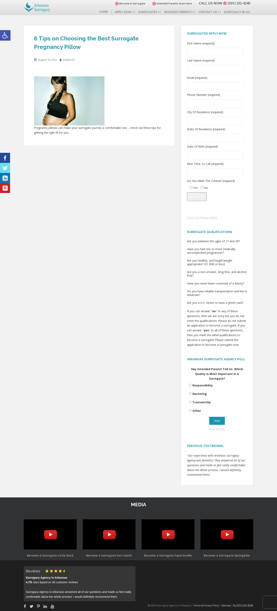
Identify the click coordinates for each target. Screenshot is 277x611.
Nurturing (199, 394)
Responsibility (202, 385)
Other (196, 411)
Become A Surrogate (128, 3)
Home (103, 11)
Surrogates (147, 12)
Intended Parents (177, 12)
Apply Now (123, 12)
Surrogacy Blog (237, 12)
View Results (217, 429)
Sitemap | (228, 605)
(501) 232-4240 (238, 3)
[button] (5, 35)
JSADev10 (68, 60)
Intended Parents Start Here (170, 3)
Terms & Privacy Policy (202, 217)
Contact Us (207, 12)
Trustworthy (201, 402)
